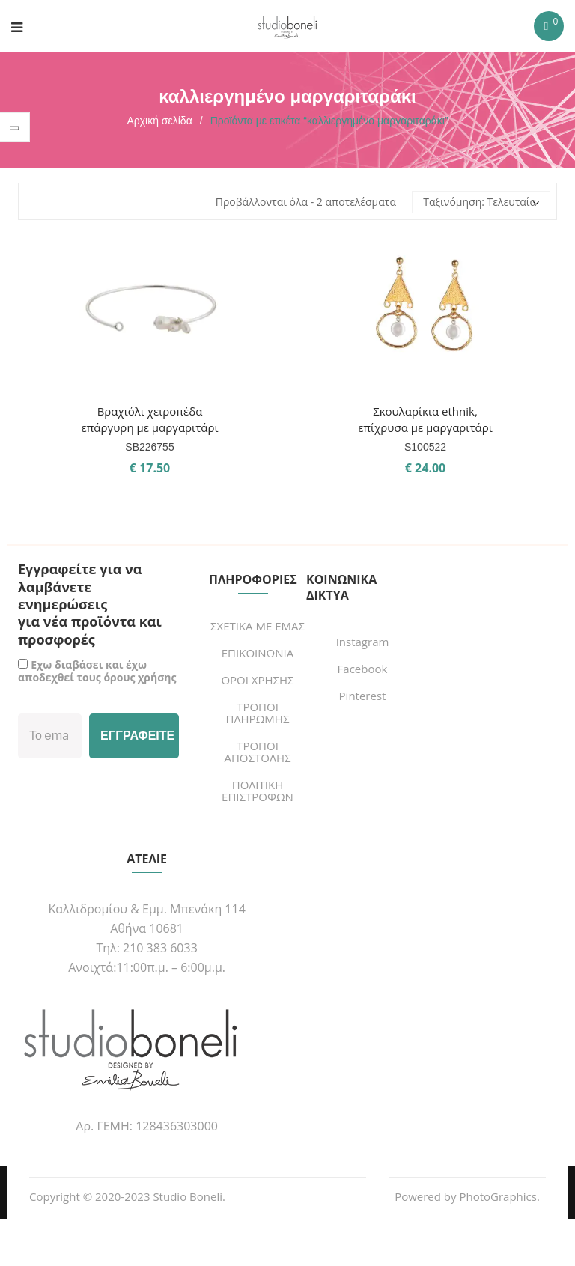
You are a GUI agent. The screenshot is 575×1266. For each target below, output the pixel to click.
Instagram (362, 641)
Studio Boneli (187, 1196)
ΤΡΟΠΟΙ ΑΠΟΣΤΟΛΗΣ (257, 751)
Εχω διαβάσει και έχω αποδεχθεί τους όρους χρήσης (97, 670)
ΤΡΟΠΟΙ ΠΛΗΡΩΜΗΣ (258, 712)
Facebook (363, 668)
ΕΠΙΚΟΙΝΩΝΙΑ (257, 652)
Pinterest (362, 695)
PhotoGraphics (497, 1196)
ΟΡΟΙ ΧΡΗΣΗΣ (257, 679)
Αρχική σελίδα (159, 121)
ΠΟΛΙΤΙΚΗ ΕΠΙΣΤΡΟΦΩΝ (257, 790)
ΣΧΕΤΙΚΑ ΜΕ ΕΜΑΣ (257, 625)
